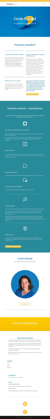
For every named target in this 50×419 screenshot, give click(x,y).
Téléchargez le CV (25, 304)
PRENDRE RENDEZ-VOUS (32, 94)
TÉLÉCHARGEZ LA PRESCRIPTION (13, 246)
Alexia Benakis (25, 417)
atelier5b (31, 417)
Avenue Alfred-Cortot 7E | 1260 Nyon (16, 377)
